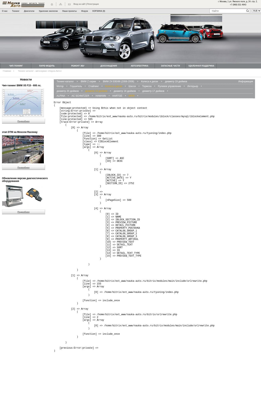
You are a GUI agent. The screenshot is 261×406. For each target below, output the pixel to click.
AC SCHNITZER (80, 95)
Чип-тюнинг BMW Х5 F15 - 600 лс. (21, 85)
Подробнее (24, 121)
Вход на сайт (79, 4)
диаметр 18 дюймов (125, 91)
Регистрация (93, 4)
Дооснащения (108, 66)
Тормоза (147, 86)
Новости (26, 79)
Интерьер (192, 86)
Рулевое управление (169, 86)
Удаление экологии (48, 11)
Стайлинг (93, 86)
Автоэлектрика (139, 66)
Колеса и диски (149, 81)
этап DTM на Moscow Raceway (19, 132)
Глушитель (76, 86)
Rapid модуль (47, 66)
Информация (245, 81)
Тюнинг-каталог (65, 81)
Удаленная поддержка (201, 66)
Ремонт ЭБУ (77, 66)
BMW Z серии (88, 81)
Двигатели (29, 11)
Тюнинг (16, 11)
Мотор (60, 86)
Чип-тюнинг (16, 66)
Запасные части (170, 66)
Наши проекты (69, 11)
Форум (84, 11)
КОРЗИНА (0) (98, 11)
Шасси (132, 86)
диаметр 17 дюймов (153, 91)
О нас (5, 11)
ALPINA (61, 95)
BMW (131, 95)
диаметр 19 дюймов (176, 81)
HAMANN (101, 95)
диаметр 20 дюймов (68, 91)
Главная (7, 71)
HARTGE (117, 95)
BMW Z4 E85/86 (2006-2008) (118, 81)
